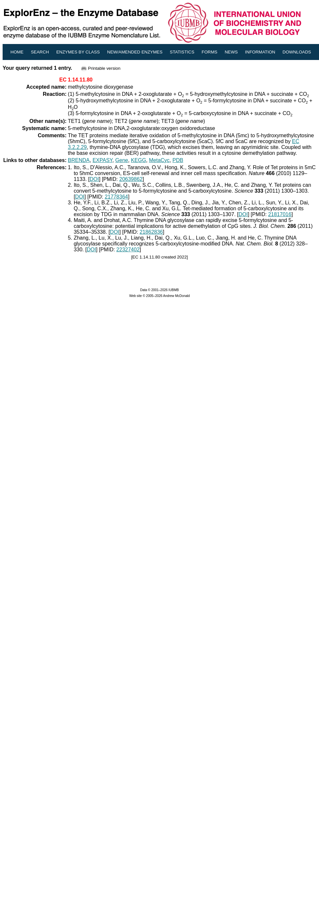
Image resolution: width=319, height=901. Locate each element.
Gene (121, 160)
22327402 (127, 249)
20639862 (130, 179)
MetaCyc (159, 160)
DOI (94, 179)
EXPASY (102, 160)
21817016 (279, 214)
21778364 (116, 196)
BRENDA (79, 160)
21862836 (151, 232)
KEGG (138, 160)
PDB (177, 160)
